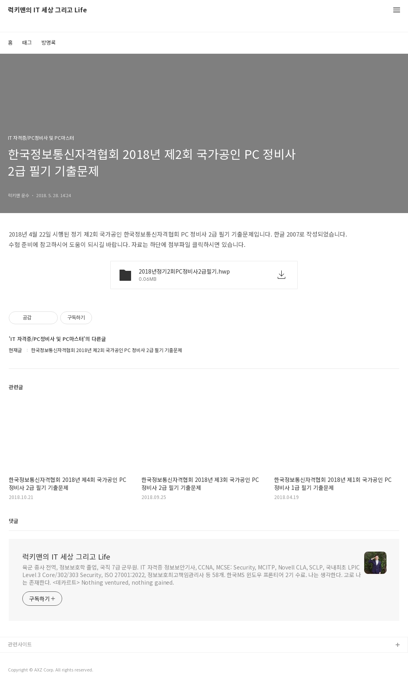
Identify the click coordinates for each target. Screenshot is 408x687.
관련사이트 (20, 644)
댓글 (13, 521)
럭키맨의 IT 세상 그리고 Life (47, 10)
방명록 (48, 42)
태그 (27, 42)
